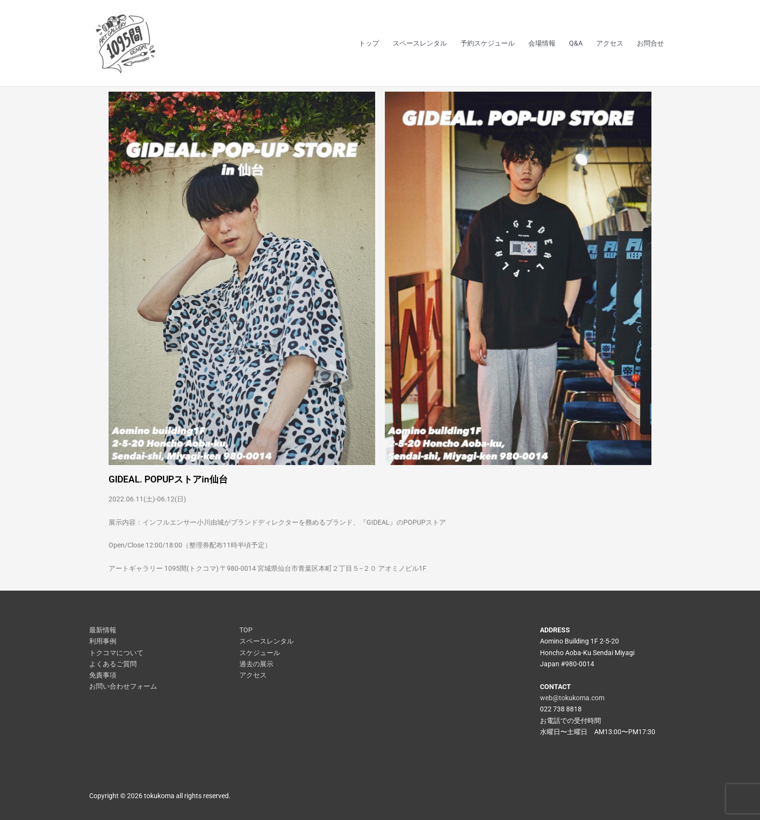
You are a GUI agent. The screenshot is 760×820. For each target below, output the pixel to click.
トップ (369, 43)
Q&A (576, 43)
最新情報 (102, 630)
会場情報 (541, 43)
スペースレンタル (420, 43)
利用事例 (102, 641)
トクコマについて (116, 653)
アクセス (609, 43)
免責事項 (102, 675)
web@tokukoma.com (572, 698)
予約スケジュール (487, 43)
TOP (246, 630)
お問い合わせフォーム (123, 686)
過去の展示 (256, 664)
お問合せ (650, 43)
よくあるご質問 (113, 664)
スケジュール (259, 653)
